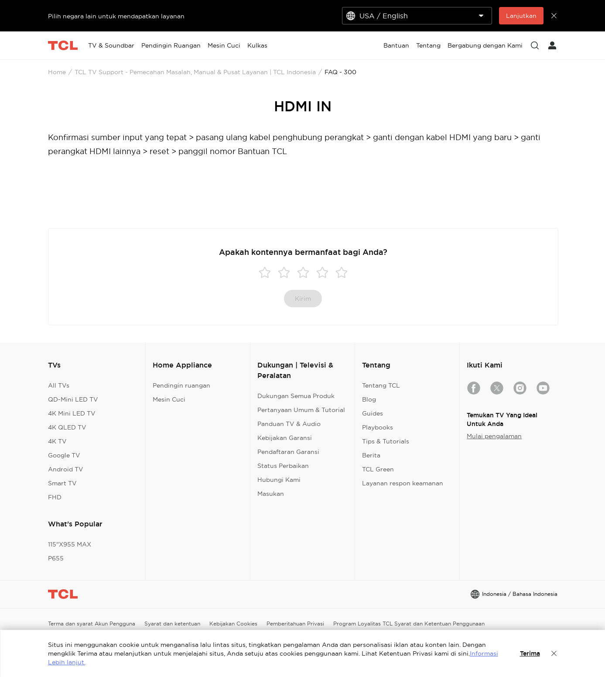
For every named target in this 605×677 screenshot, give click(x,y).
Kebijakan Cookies (233, 623)
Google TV (64, 455)
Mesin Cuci (169, 399)
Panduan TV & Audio (289, 424)
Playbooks (377, 427)
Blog (369, 399)
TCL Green (378, 469)
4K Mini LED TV (72, 413)
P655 (56, 558)
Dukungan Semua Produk (296, 396)
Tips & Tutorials (385, 441)
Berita (371, 455)
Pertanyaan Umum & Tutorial (301, 410)
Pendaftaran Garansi (288, 452)
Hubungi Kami (279, 480)
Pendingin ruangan (181, 385)
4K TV (57, 441)
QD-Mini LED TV (73, 399)
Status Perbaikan (283, 466)
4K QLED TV (67, 427)
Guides (372, 413)
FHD (55, 497)
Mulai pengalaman (494, 436)
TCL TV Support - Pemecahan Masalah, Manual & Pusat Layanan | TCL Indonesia (195, 72)
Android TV (65, 469)
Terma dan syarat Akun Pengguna (91, 623)
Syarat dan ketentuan (172, 623)
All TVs (58, 385)
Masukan (270, 494)
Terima (530, 653)
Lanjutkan (521, 16)
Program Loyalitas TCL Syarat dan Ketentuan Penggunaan (409, 623)
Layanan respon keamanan (402, 483)
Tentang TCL (381, 385)
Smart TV (62, 483)
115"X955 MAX (69, 544)
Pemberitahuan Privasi (295, 623)
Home (57, 72)
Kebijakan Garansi (284, 438)
